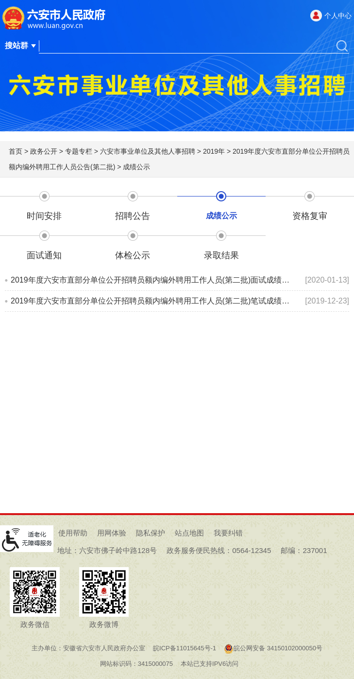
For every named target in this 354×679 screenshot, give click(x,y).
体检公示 (132, 255)
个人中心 (338, 15)
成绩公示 (136, 167)
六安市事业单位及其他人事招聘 (147, 151)
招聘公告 (132, 216)
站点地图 (189, 533)
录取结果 (221, 255)
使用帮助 (72, 533)
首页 (15, 151)
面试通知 (44, 255)
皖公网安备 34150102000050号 (273, 648)
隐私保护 (150, 533)
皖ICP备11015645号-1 (184, 648)
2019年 (214, 151)
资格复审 (309, 216)
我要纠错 (228, 533)
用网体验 (111, 533)
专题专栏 (78, 151)
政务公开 (43, 151)
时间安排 (44, 216)
